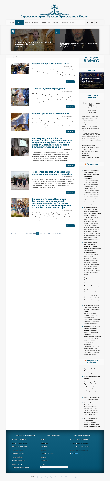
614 (49, 233)
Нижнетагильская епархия (19, 446)
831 (56, 233)
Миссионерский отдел (18, 460)
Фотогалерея (64, 22)
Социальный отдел (17, 464)
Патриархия (92, 164)
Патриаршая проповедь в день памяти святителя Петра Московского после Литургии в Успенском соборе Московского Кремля (92, 211)
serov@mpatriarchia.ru (81, 450)
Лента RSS (75, 453)
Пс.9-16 (90, 157)
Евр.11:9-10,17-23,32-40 (89, 151)
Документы (55, 22)
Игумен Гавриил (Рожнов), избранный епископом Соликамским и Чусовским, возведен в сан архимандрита (91, 174)
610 (34, 233)
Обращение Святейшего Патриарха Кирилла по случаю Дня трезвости (91, 371)
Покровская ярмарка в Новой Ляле (50, 63)
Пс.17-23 (96, 157)
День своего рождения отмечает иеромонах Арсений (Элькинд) (78, 44)
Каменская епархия (17, 450)
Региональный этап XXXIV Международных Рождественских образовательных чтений (91, 81)
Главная (11, 22)
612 (41, 233)
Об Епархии (44, 443)
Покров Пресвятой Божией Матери (50, 113)
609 (30, 233)
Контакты (73, 22)
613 (45, 233)
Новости (19, 22)
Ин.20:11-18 (91, 147)
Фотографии (44, 460)
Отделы (43, 450)
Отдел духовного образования (20, 467)
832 (60, 233)
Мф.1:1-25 (85, 153)
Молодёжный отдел (17, 457)
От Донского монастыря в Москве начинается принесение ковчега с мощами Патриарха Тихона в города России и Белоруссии (92, 422)
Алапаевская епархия (18, 453)
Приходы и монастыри (47, 453)
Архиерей (35, 22)
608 (27, 233)
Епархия (27, 22)
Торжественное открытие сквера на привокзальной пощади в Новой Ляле (52, 173)
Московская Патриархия (19, 439)
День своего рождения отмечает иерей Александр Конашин (33, 43)
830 (53, 233)
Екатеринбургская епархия (19, 443)
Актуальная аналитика (92, 362)
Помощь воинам (45, 22)
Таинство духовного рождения (48, 88)
